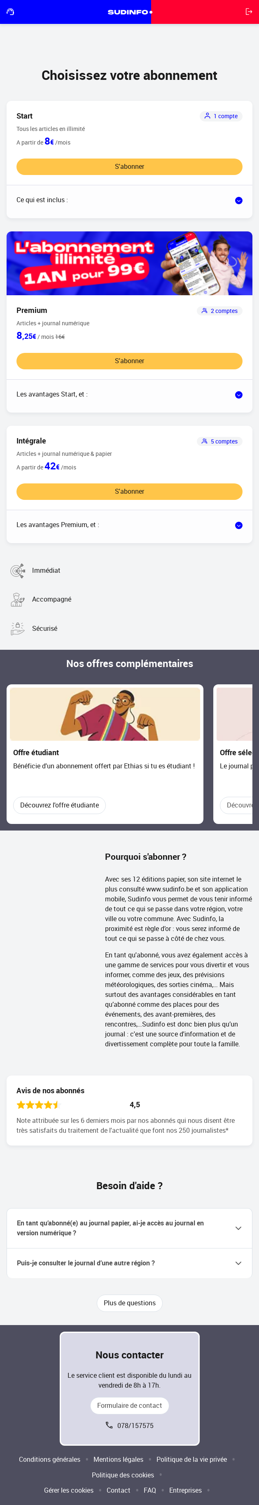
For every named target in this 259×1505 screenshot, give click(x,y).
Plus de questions (130, 1303)
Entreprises (185, 1490)
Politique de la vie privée (191, 1459)
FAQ (150, 1490)
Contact (119, 1490)
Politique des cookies (123, 1475)
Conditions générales (49, 1459)
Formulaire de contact (129, 1405)
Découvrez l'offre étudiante (59, 805)
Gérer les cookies (68, 1490)
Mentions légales (118, 1459)
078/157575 (135, 1426)
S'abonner (129, 166)
